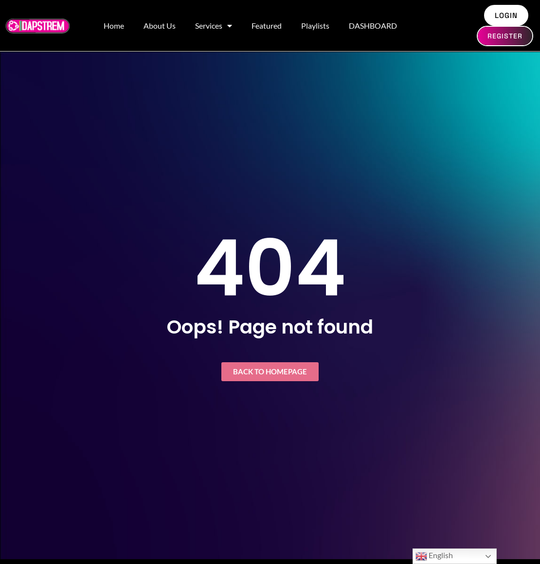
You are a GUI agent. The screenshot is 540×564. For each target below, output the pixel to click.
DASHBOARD (373, 25)
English (434, 556)
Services (213, 26)
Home (114, 25)
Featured (267, 25)
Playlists (315, 25)
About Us (160, 25)
